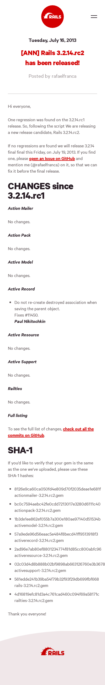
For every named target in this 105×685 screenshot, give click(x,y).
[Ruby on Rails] (52, 16)
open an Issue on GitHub (52, 158)
